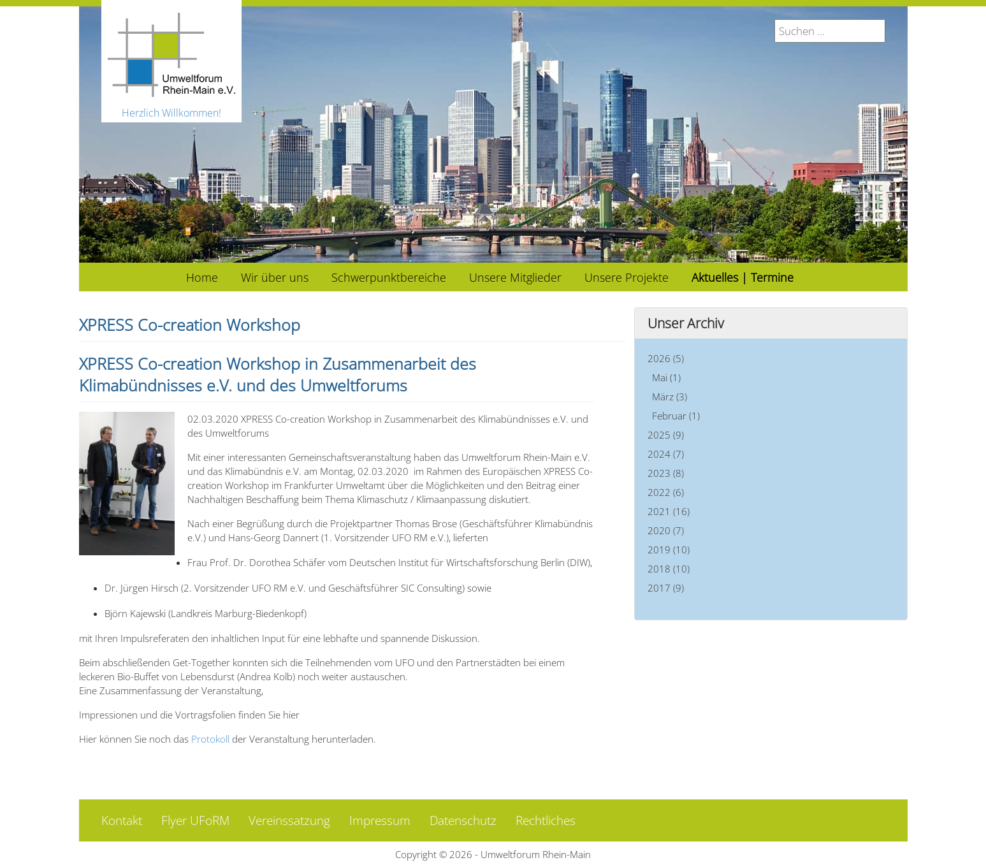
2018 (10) (669, 568)
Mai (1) (666, 377)
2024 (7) (666, 454)
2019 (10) (669, 549)
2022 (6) (666, 492)
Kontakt (121, 820)
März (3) (669, 396)
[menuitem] (202, 277)
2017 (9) (666, 587)
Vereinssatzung (289, 820)
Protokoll (210, 738)
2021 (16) (669, 511)
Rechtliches (546, 820)
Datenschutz (463, 820)
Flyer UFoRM (195, 820)
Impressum (379, 820)
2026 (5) (666, 358)
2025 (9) (666, 434)
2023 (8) (666, 473)
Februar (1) (676, 415)
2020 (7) (666, 530)
